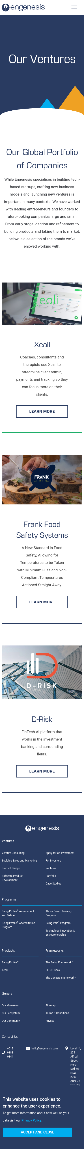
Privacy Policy (31, 1120)
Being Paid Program (58, 923)
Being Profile (10, 962)
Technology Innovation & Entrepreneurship (60, 932)
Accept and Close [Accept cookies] (37, 1132)
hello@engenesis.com (45, 1048)
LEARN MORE (42, 411)
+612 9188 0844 (10, 1052)
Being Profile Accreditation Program (18, 925)
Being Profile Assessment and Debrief (18, 913)
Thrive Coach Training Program (59, 913)
